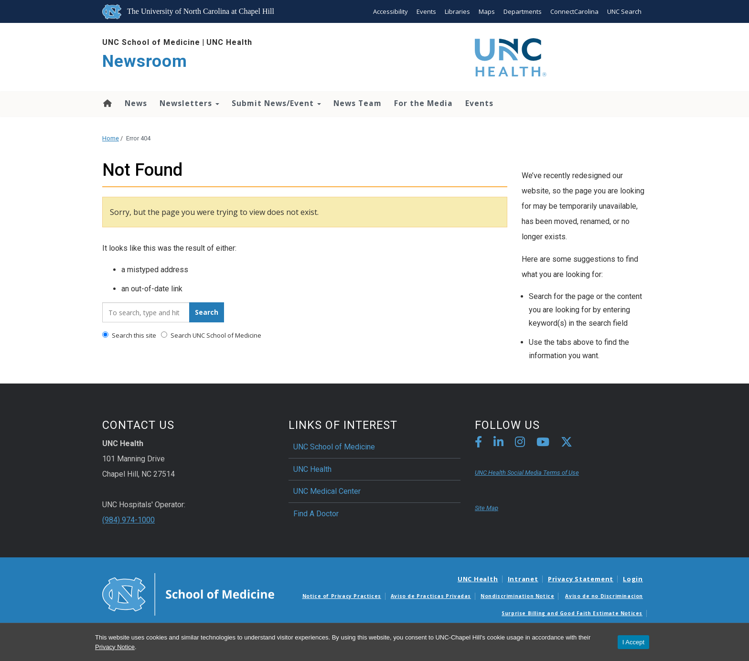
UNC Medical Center (327, 491)
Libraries (457, 11)
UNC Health (229, 42)
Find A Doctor (316, 513)
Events (426, 11)
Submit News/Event (276, 103)
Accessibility (390, 11)
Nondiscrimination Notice (517, 596)
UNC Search (624, 11)
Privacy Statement (580, 579)
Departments (522, 11)
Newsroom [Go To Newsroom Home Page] (144, 61)
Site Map (486, 508)
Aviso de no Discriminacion (604, 596)
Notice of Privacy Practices (341, 596)
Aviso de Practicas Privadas (431, 596)
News (136, 103)
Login (633, 579)
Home (106, 103)
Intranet (523, 579)
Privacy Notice (115, 646)
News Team (357, 103)
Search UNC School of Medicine (211, 335)
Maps (487, 11)
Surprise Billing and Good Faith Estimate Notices (572, 613)
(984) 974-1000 (128, 519)
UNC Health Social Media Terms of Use (527, 472)
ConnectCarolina (574, 11)
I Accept (633, 642)
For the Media (423, 103)
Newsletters (189, 103)
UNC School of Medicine (151, 42)
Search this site (129, 335)
